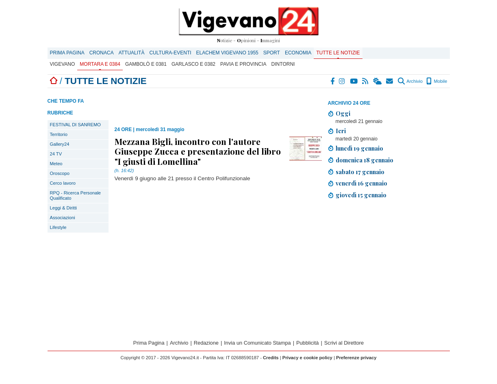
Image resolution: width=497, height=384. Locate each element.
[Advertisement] (389, 270)
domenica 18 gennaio (364, 160)
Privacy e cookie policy (307, 357)
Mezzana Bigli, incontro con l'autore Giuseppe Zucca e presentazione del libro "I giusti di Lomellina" (198, 151)
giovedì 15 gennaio (361, 195)
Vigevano (62, 64)
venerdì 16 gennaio (361, 183)
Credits (271, 357)
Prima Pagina (67, 53)
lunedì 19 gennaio (359, 148)
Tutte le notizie (338, 53)
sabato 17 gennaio (360, 172)
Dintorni (283, 64)
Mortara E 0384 (100, 64)
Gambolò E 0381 (146, 64)
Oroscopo (60, 173)
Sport (271, 53)
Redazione (206, 343)
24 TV (56, 153)
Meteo (56, 163)
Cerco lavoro (63, 183)
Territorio (59, 134)
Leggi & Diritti (63, 207)
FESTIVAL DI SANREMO (75, 124)
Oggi (343, 113)
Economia (298, 53)
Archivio (410, 81)
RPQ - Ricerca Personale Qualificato (75, 195)
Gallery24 (59, 144)
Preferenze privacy (356, 357)
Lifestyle (58, 227)
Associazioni (62, 217)
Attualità (132, 53)
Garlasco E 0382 (193, 64)
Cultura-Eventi (170, 53)
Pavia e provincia (243, 64)
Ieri (341, 131)
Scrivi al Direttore (344, 343)
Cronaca (101, 53)
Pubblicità (307, 343)
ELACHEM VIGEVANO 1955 (227, 53)
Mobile (436, 81)
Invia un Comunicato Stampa (257, 343)
